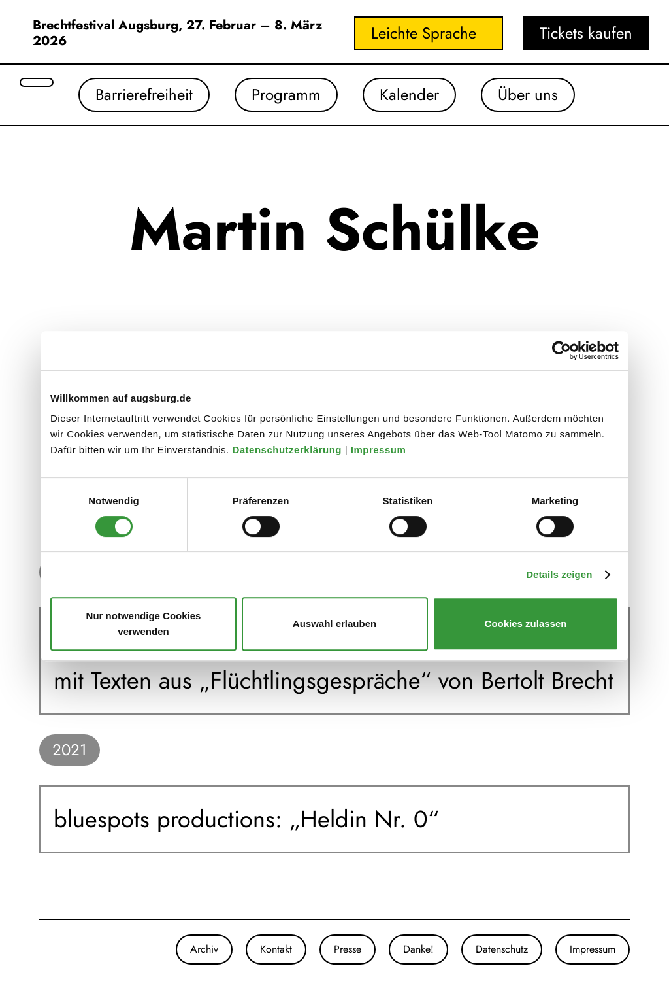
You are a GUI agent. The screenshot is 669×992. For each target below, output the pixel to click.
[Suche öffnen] (37, 82)
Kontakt (276, 949)
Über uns (528, 94)
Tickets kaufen (586, 33)
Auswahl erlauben (334, 623)
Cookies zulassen (526, 623)
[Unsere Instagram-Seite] (39, 949)
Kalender (409, 94)
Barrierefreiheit (144, 94)
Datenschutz (502, 949)
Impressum (380, 449)
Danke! (418, 949)
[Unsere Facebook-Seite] (52, 949)
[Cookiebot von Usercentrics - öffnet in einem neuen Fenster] (561, 350)
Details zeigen (559, 574)
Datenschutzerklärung (288, 449)
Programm (286, 94)
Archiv (204, 949)
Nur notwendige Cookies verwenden (143, 623)
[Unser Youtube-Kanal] (65, 949)
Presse (347, 949)
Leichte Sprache (423, 33)
